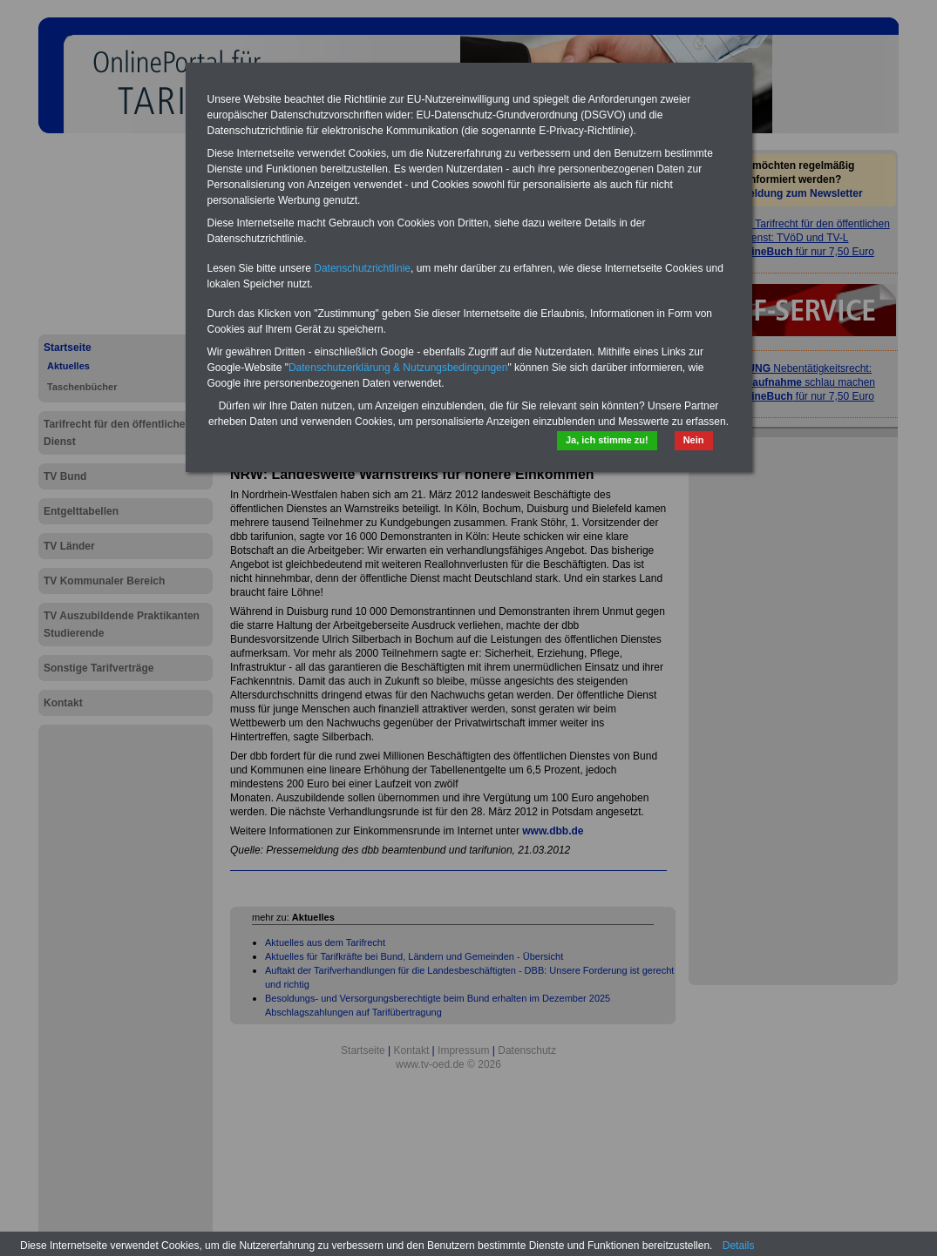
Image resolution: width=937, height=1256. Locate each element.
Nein (693, 440)
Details (739, 1245)
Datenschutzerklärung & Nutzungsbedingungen (398, 367)
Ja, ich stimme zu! (607, 440)
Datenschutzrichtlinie (362, 268)
